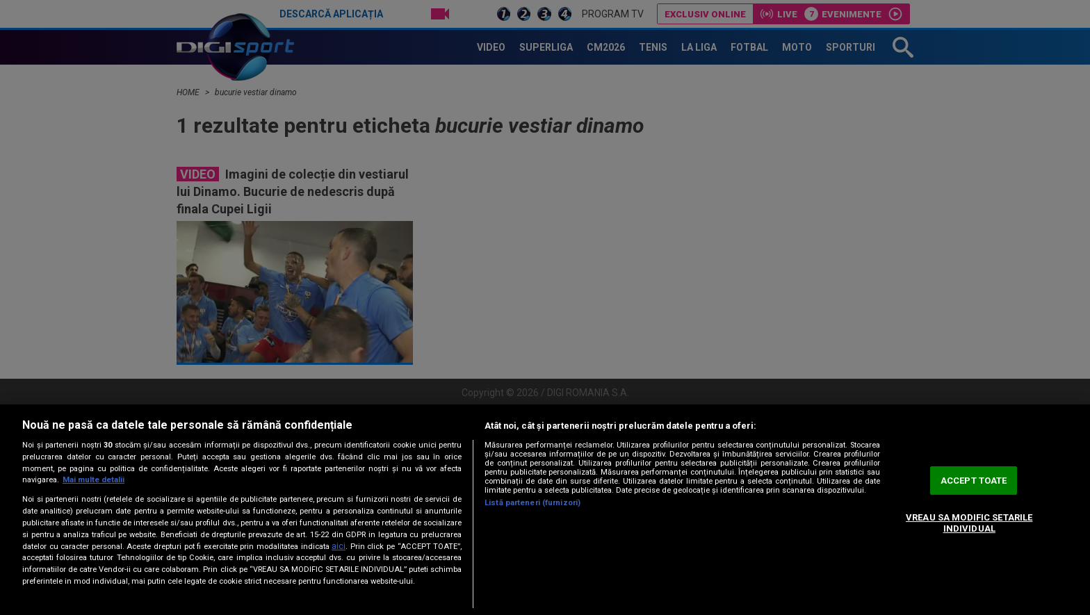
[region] (545, 509)
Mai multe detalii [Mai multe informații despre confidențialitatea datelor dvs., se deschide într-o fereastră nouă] (93, 479)
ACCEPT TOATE (974, 480)
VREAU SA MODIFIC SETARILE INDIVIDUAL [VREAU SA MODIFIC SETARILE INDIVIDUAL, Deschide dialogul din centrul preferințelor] (969, 523)
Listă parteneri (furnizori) (532, 502)
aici (338, 546)
